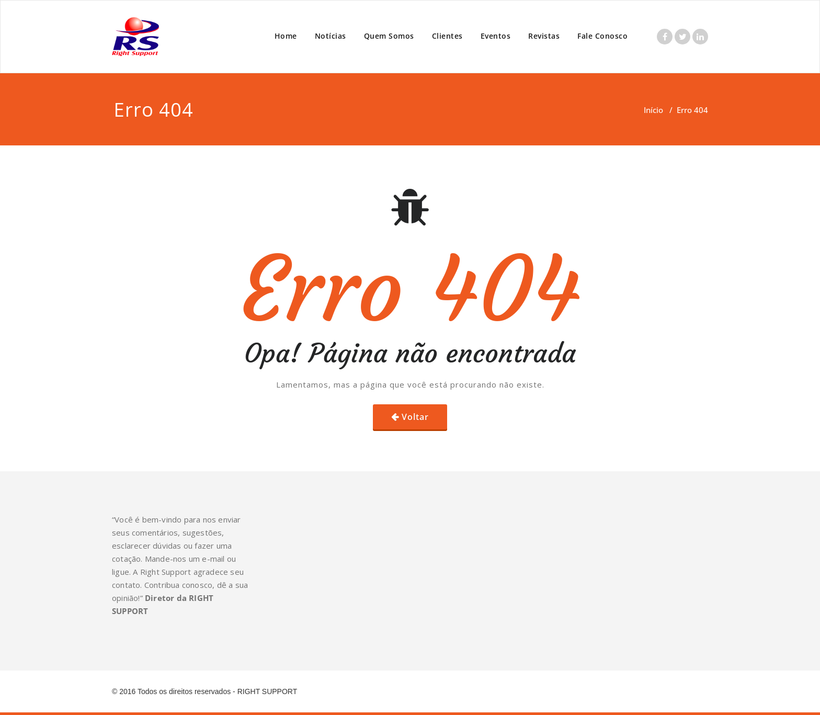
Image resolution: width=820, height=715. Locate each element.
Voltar (415, 417)
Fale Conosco (602, 36)
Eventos (496, 36)
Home (286, 36)
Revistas (544, 36)
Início (653, 110)
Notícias (330, 36)
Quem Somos (389, 36)
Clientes (447, 36)
